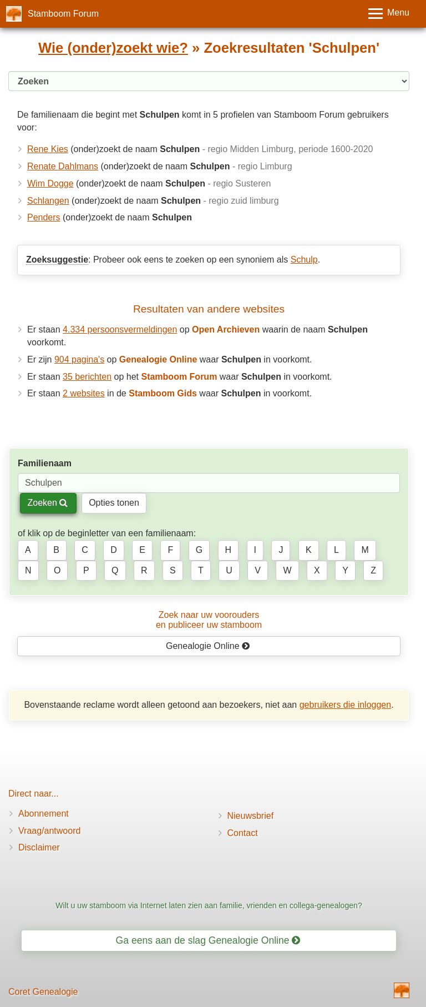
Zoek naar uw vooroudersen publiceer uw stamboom (209, 620)
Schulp (304, 259)
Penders (43, 217)
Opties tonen (114, 502)
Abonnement (43, 813)
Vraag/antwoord (49, 830)
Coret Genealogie (43, 991)
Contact (242, 833)
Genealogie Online (208, 646)
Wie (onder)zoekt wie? (113, 48)
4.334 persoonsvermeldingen (120, 329)
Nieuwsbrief (250, 815)
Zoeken (47, 502)
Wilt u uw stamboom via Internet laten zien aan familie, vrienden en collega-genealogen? (208, 905)
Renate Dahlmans (62, 166)
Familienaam (45, 463)
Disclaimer (39, 847)
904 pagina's (79, 359)
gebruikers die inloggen (345, 704)
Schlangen (48, 200)
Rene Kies (47, 149)
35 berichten (87, 376)
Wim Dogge (50, 183)
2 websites (84, 393)
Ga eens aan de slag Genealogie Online (208, 940)
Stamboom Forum (63, 13)
